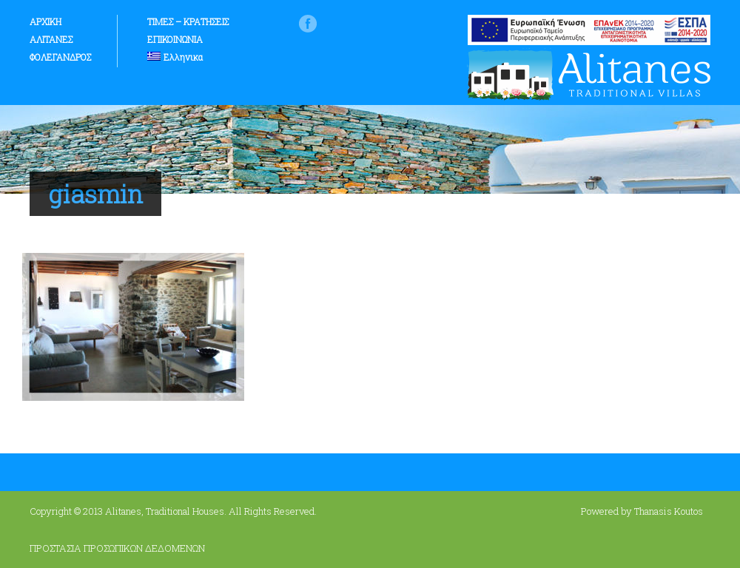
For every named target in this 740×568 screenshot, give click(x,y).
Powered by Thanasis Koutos (642, 511)
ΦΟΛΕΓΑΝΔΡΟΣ (60, 57)
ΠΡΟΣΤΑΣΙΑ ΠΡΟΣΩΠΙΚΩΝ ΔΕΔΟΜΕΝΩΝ (117, 548)
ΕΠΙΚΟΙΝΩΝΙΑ (175, 39)
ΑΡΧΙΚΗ (45, 21)
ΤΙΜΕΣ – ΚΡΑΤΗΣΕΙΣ (188, 21)
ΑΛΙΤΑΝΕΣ (51, 39)
